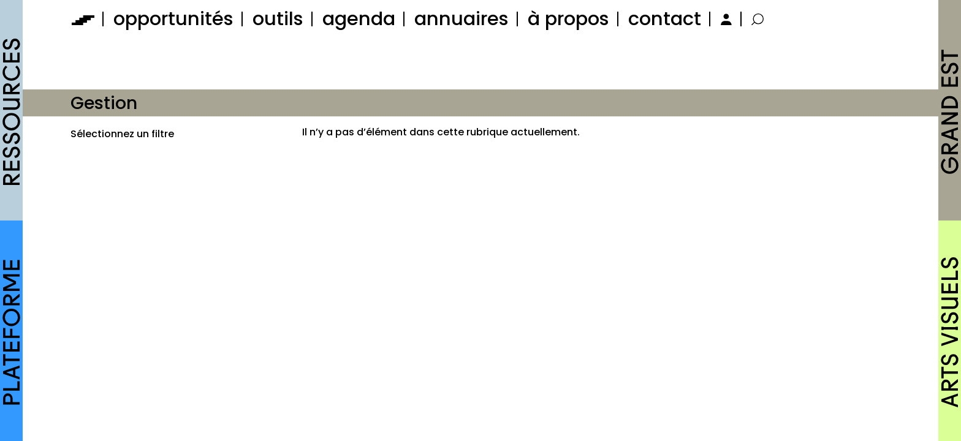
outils (278, 19)
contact (664, 19)
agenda (358, 19)
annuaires (461, 19)
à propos (568, 19)
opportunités (173, 19)
